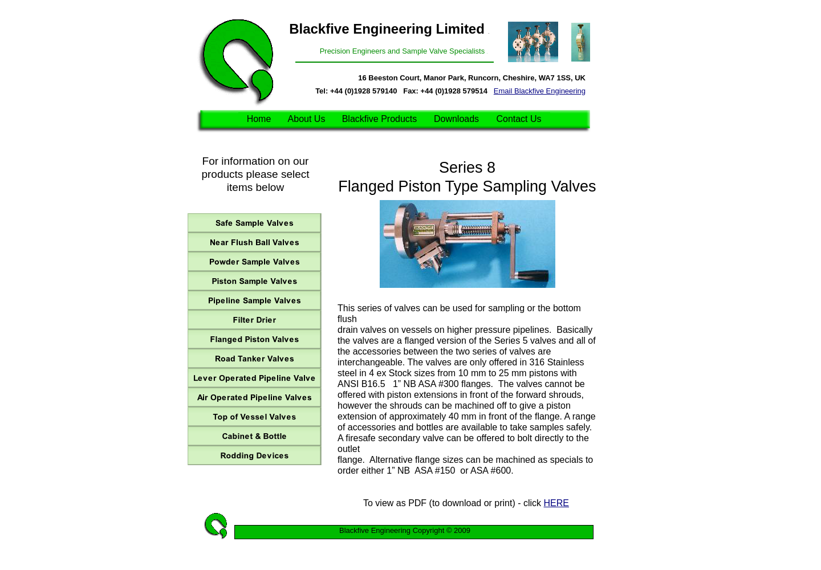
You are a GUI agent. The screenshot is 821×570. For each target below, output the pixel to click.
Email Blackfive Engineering (540, 91)
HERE (556, 503)
